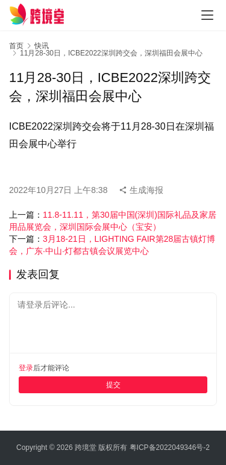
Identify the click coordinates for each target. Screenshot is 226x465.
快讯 (41, 46)
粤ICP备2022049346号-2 (170, 447)
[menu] (207, 15)
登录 (26, 368)
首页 (16, 46)
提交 (113, 385)
